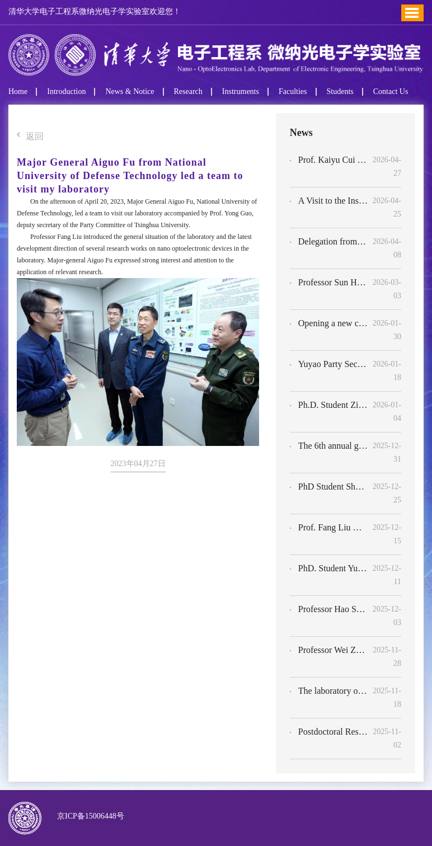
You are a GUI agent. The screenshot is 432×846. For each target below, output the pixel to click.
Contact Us (390, 92)
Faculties (293, 92)
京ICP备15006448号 (88, 816)
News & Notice (129, 92)
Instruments (240, 92)
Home (17, 92)
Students (340, 92)
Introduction (66, 92)
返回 (30, 137)
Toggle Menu (412, 13)
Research (188, 92)
